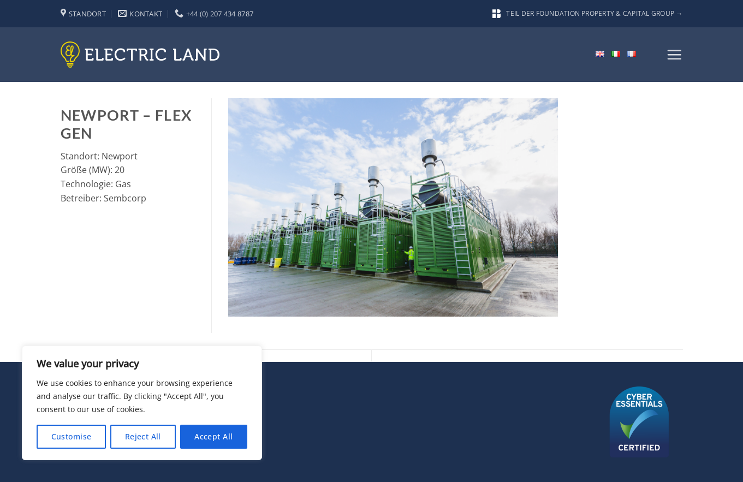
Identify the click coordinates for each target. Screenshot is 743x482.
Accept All (213, 436)
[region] (142, 403)
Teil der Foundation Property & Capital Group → (587, 13)
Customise (71, 436)
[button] (674, 54)
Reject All (143, 436)
